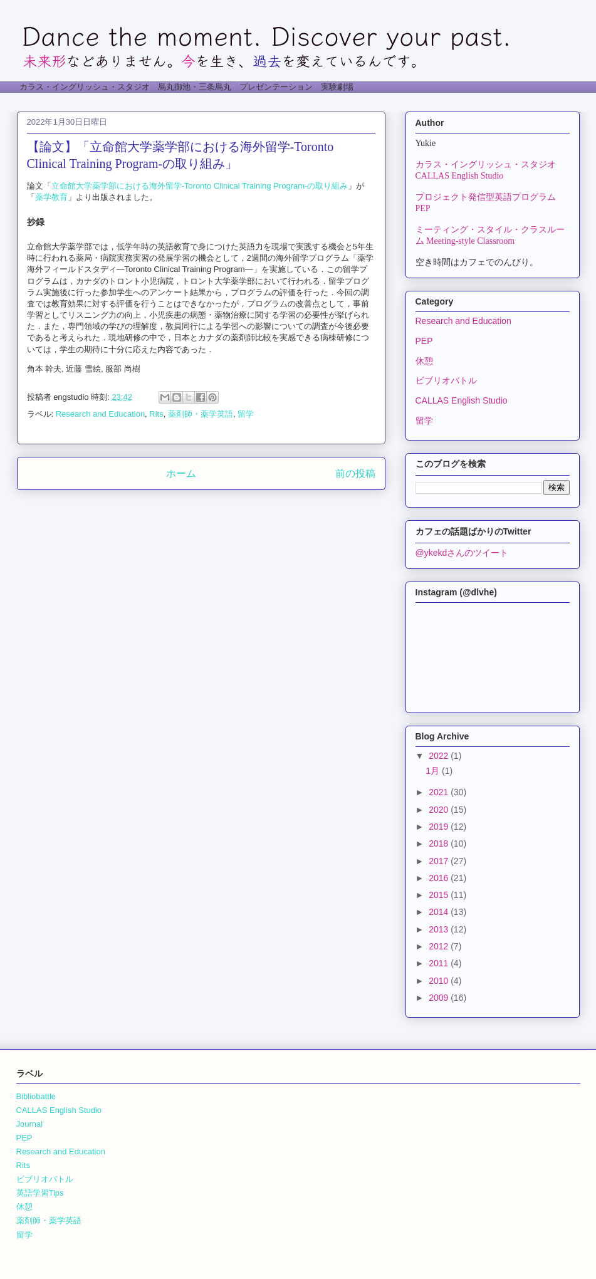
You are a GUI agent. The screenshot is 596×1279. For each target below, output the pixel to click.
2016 (440, 878)
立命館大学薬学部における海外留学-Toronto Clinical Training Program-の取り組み (199, 186)
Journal (29, 1124)
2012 (440, 946)
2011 (440, 963)
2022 (440, 756)
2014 (440, 912)
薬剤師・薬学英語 (200, 414)
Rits (156, 414)
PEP (424, 341)
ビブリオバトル (446, 380)
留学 (246, 414)
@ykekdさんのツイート (462, 553)
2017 (440, 861)
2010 (440, 981)
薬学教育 (51, 197)
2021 (440, 792)
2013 (440, 929)
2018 (440, 843)
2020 (440, 810)
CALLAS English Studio (462, 400)
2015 (440, 895)
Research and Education (100, 414)
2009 (440, 998)
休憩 (424, 361)
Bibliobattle (36, 1096)
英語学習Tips (40, 1193)
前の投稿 (355, 473)
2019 (440, 827)
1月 (434, 771)
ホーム (181, 473)
